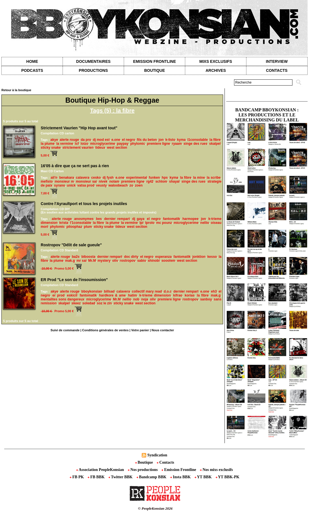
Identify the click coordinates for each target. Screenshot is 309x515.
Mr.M (92, 261)
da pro (86, 140)
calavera (82, 178)
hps (165, 178)
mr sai (81, 261)
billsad (109, 291)
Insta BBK (180, 477)
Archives (215, 70)
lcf (77, 144)
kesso (212, 257)
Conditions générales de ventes (105, 330)
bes (99, 219)
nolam (114, 181)
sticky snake (51, 148)
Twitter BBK (121, 477)
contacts (277, 70)
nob (136, 299)
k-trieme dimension (155, 295)
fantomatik (171, 219)
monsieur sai (86, 181)
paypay (122, 144)
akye (54, 140)
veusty (101, 185)
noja (144, 299)
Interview (277, 61)
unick (71, 185)
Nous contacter (163, 330)
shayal (174, 181)
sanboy (206, 299)
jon (161, 140)
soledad (89, 303)
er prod (58, 295)
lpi (141, 223)
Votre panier (140, 330)
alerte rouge (69, 140)
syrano (59, 185)
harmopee (190, 219)
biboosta (88, 257)
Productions (93, 70)
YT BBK (203, 477)
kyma (181, 140)
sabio (141, 261)
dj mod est (101, 140)
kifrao (177, 295)
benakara (66, 178)
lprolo (149, 223)
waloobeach (118, 185)
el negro (128, 140)
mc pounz (164, 223)
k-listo (170, 140)
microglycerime (102, 144)
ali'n (54, 178)
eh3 (214, 291)
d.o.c (167, 291)
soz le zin (104, 303)
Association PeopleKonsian (100, 470)
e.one (115, 140)
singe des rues (195, 144)
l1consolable (197, 140)
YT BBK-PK (227, 477)
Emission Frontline (154, 61)
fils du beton (147, 140)
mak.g (70, 261)
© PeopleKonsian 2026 (155, 508)
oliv (115, 261)
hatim (132, 295)
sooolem (168, 261)
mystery (104, 261)
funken (154, 178)
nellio (204, 223)
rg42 (149, 181)
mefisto (47, 181)
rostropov (128, 261)
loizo (84, 144)
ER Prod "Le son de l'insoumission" (74, 279)
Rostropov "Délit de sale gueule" (71, 245)
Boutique (154, 70)
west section (117, 148)
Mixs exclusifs (215, 61)
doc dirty (131, 257)
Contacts (165, 462)
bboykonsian (91, 291)
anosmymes (83, 219)
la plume (47, 144)
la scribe (214, 178)
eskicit (72, 295)
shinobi (154, 261)
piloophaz (74, 227)
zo (131, 185)
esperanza (163, 257)
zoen (139, 185)
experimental (136, 178)
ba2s (75, 257)
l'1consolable (80, 223)
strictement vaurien (78, 148)
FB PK (77, 477)
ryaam (177, 144)
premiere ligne (158, 144)
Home (32, 61)
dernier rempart (117, 219)
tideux (100, 148)
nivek (103, 181)
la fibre (215, 140)
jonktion (198, 257)
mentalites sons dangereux (62, 299)
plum (88, 227)
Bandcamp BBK (152, 477)
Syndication (157, 455)
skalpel (215, 144)
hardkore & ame (112, 295)
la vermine (64, 144)
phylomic (137, 144)
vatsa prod (86, 185)
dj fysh (108, 178)
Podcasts (32, 70)
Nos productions (143, 470)
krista (63, 223)
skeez (76, 303)
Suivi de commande (65, 330)
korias (189, 295)
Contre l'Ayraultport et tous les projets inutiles (84, 203)
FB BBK (97, 477)
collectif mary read (147, 291)
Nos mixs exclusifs (216, 470)
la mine (199, 178)
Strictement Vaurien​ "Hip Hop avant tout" (79, 128)
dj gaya (138, 219)
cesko (96, 178)
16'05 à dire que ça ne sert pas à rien (75, 166)
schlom (161, 181)
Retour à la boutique (16, 90)
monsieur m (64, 181)
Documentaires (93, 61)
